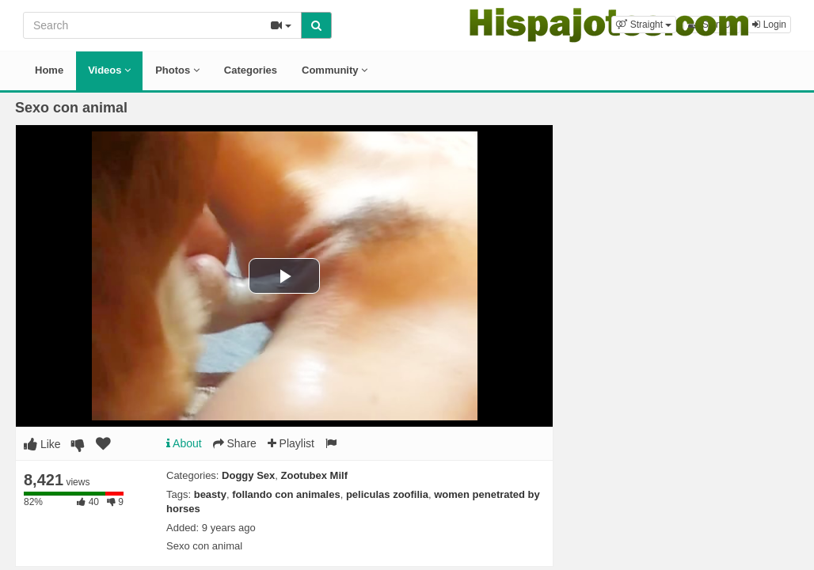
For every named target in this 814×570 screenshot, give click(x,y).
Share (235, 443)
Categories (250, 70)
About (184, 443)
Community (334, 70)
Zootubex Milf (314, 475)
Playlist (291, 443)
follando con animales (286, 494)
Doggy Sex (248, 475)
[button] (643, 24)
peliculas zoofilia (387, 494)
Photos (177, 70)
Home (49, 70)
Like (42, 444)
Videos (109, 70)
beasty (210, 494)
